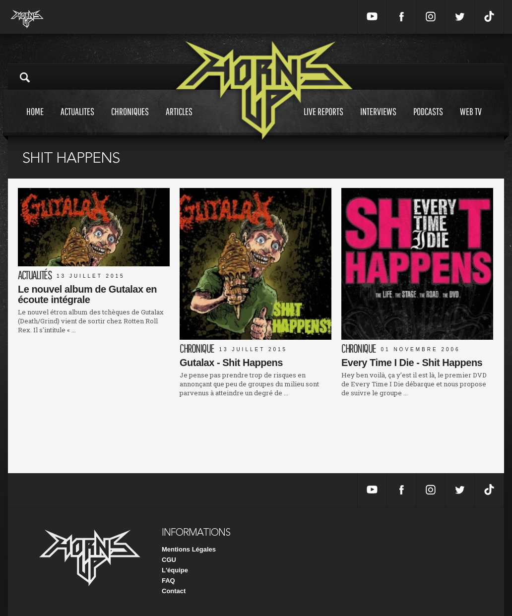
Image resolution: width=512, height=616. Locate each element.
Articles (179, 121)
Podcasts (428, 121)
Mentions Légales (189, 549)
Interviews (378, 121)
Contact (174, 591)
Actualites (77, 121)
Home (35, 121)
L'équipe (175, 570)
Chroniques (130, 121)
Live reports (323, 121)
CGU (169, 559)
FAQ (168, 580)
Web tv (470, 121)
